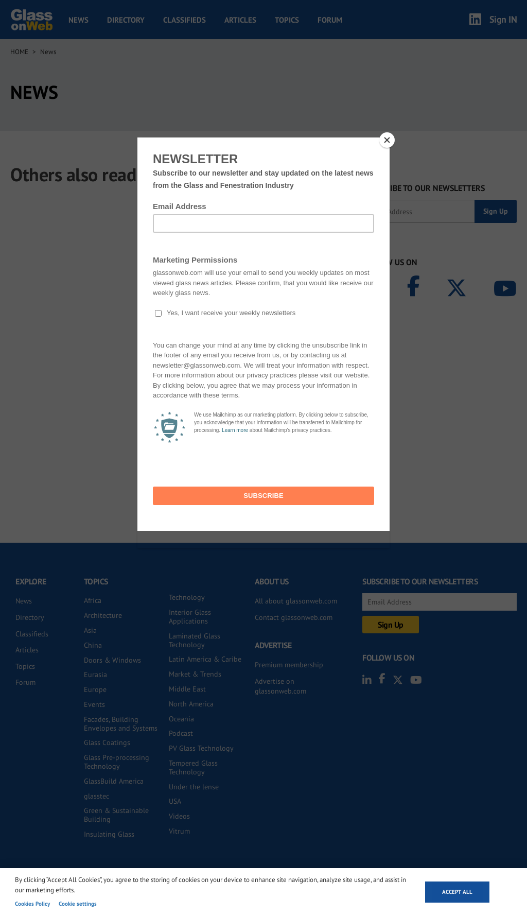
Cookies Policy (32, 903)
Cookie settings (78, 903)
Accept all (457, 891)
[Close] (387, 140)
